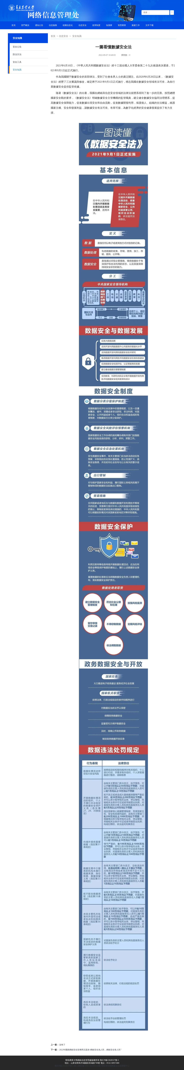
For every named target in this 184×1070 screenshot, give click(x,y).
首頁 (14, 25)
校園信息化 (68, 25)
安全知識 (17, 70)
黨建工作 (136, 25)
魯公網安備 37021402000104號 (87, 1066)
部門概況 (25, 25)
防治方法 (17, 54)
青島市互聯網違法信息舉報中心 (115, 1066)
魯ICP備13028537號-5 (64, 1066)
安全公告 (17, 47)
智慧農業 (122, 25)
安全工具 (17, 62)
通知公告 (39, 25)
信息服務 (53, 25)
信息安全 (82, 25)
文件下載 (149, 25)
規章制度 (96, 25)
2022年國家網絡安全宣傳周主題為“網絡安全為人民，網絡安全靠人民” (90, 1050)
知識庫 (109, 25)
